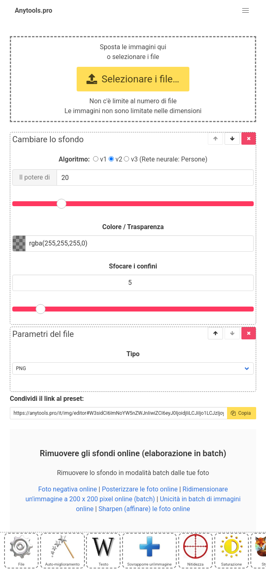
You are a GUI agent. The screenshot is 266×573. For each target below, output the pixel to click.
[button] (245, 10)
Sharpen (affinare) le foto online (144, 509)
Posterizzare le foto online (139, 489)
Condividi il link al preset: (47, 398)
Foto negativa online (67, 489)
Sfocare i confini (133, 266)
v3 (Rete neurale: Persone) (165, 159)
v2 (116, 159)
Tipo (132, 354)
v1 (100, 159)
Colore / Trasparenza (133, 227)
